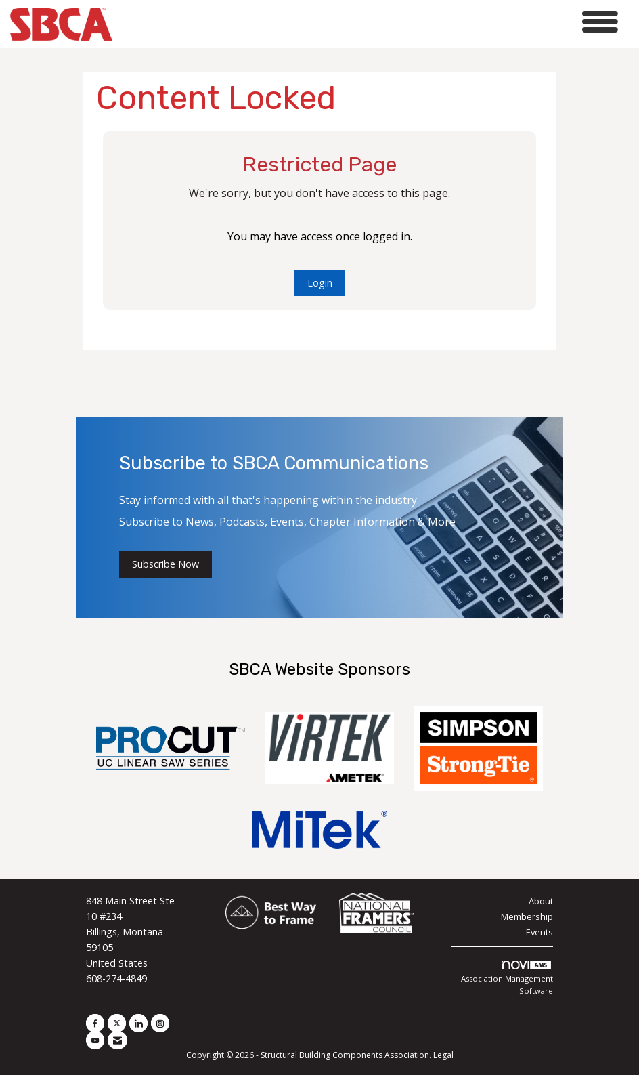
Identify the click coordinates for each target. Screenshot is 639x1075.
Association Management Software (507, 978)
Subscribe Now (165, 563)
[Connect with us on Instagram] (160, 1023)
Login (319, 282)
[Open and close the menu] (369, 22)
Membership (527, 916)
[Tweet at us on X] (117, 1023)
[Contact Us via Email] (117, 1040)
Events (539, 932)
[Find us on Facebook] (95, 1023)
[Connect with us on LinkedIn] (138, 1023)
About (541, 901)
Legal (443, 1055)
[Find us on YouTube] (95, 1040)
